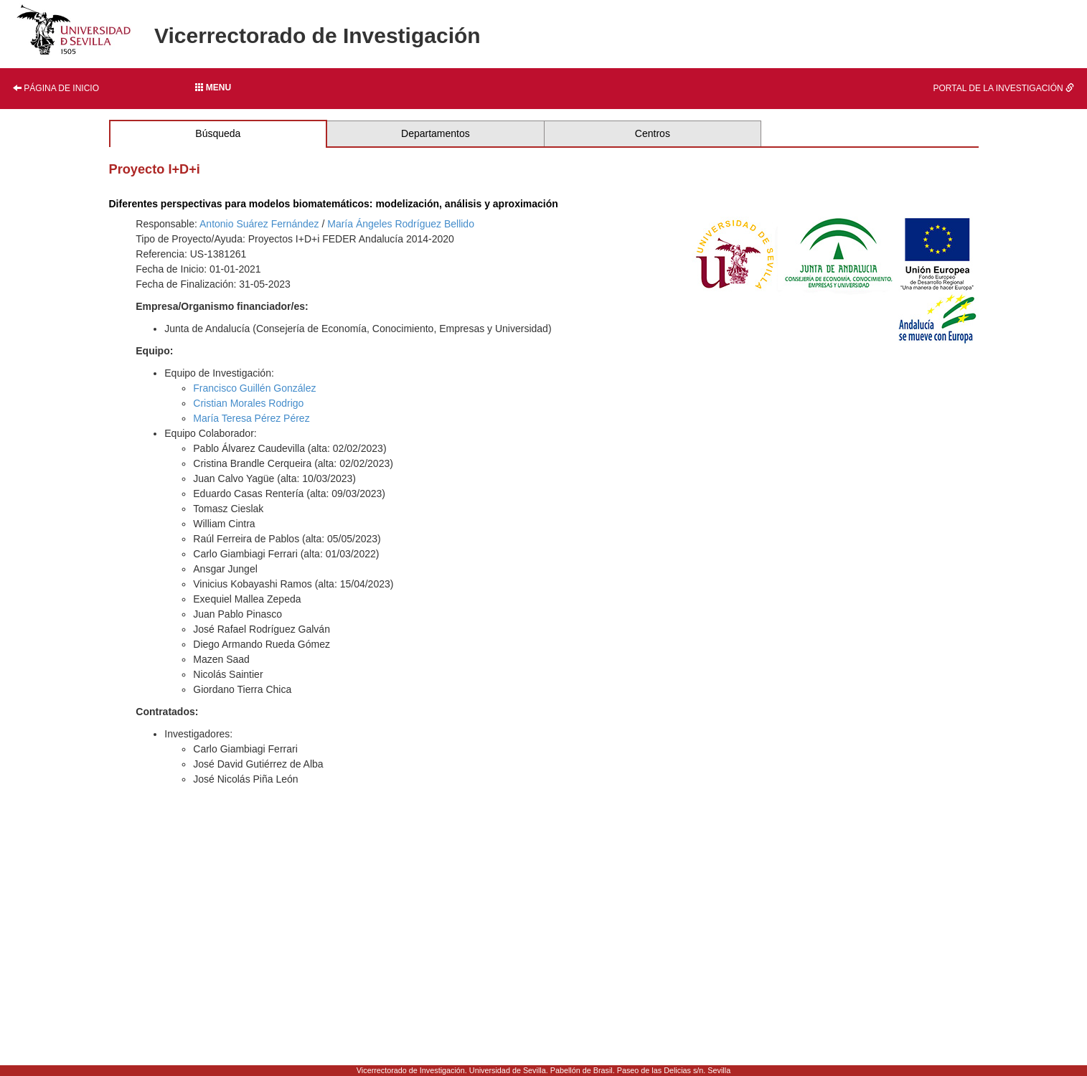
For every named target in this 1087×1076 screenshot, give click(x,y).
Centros (652, 133)
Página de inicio (56, 88)
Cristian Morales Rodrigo (248, 403)
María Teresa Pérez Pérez (251, 418)
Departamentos (435, 133)
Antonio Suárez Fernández (259, 224)
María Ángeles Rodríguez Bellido (400, 224)
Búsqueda (217, 133)
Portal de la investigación (1004, 88)
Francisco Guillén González (254, 388)
